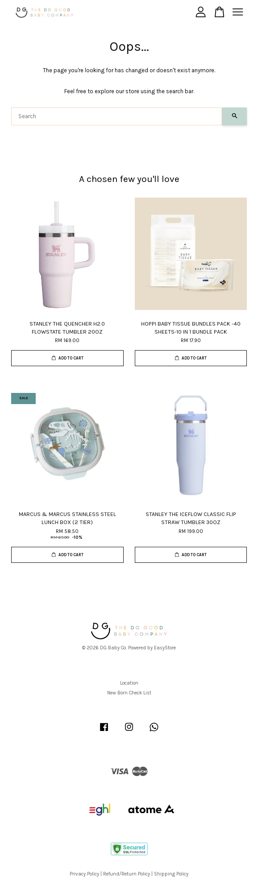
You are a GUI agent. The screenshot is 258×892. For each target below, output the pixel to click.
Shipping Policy (171, 874)
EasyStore (165, 648)
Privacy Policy (84, 874)
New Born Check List (129, 693)
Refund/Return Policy (126, 874)
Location (129, 683)
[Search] (116, 116)
